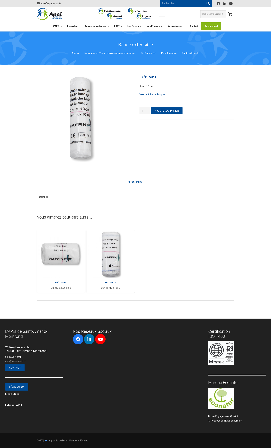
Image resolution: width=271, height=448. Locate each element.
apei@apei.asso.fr (15, 361)
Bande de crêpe (110, 287)
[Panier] (230, 14)
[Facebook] (218, 3)
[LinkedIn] (225, 3)
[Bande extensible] (61, 232)
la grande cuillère (57, 440)
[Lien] (49, 14)
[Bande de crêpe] (111, 232)
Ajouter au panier (167, 110)
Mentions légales (78, 440)
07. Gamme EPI (148, 53)
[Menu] (162, 14)
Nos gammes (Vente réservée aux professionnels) (110, 53)
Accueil (75, 53)
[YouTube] (231, 3)
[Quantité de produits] (144, 110)
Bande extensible (61, 287)
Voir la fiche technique (152, 94)
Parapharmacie (168, 53)
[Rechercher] (208, 3)
